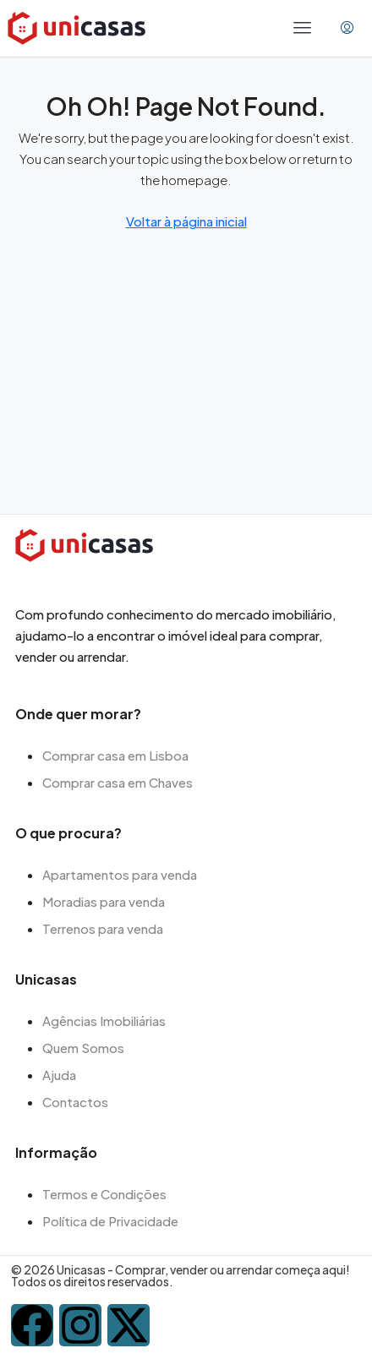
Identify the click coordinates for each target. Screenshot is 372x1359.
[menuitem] (347, 28)
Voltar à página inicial (186, 221)
